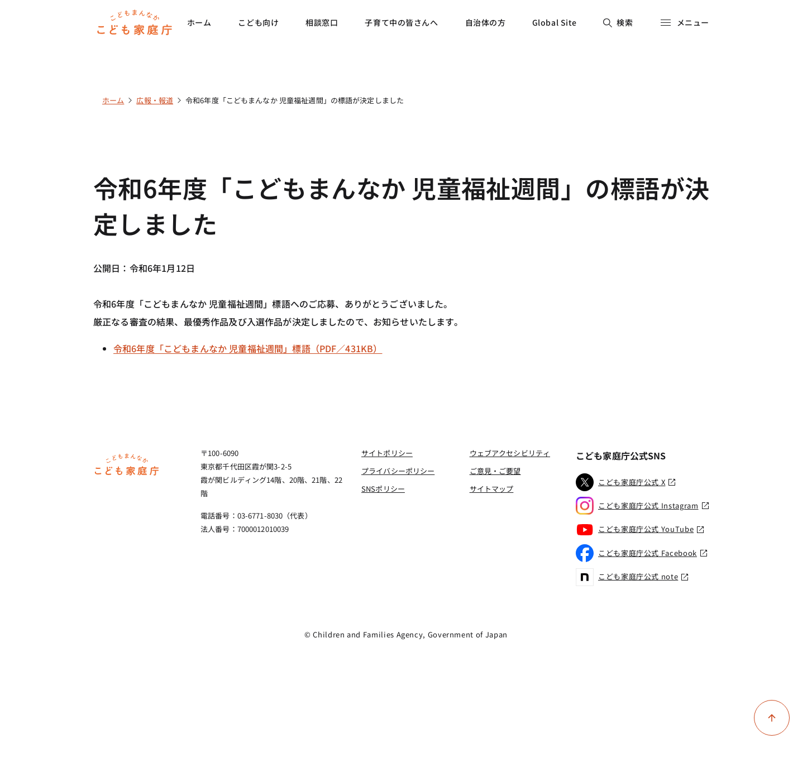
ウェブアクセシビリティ (510, 453)
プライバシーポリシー (397, 471)
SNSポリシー (383, 488)
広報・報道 (154, 100)
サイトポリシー (387, 453)
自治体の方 (485, 22)
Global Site (554, 22)
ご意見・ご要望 (495, 471)
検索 (618, 22)
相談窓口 (321, 22)
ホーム (199, 22)
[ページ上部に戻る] (772, 718)
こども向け (258, 22)
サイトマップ (492, 488)
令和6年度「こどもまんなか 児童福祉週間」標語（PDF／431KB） (247, 348)
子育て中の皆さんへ (401, 22)
